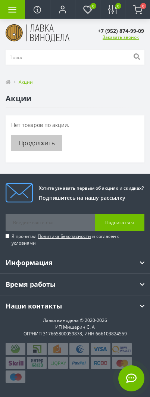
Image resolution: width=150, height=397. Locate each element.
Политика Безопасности (64, 236)
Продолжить (37, 143)
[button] (62, 9)
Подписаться (119, 222)
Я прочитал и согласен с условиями (65, 239)
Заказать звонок (121, 37)
